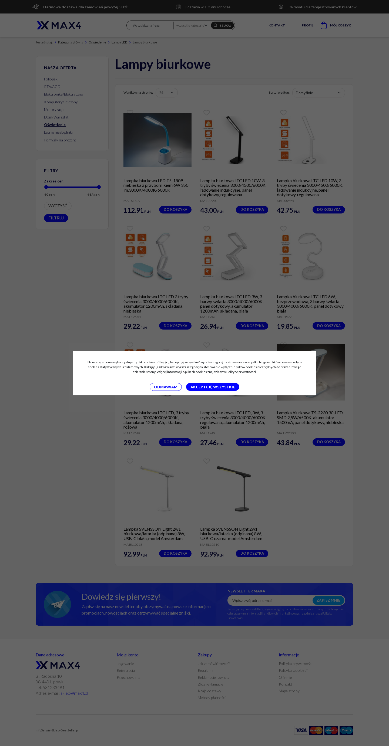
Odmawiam (165, 387)
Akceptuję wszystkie (212, 387)
